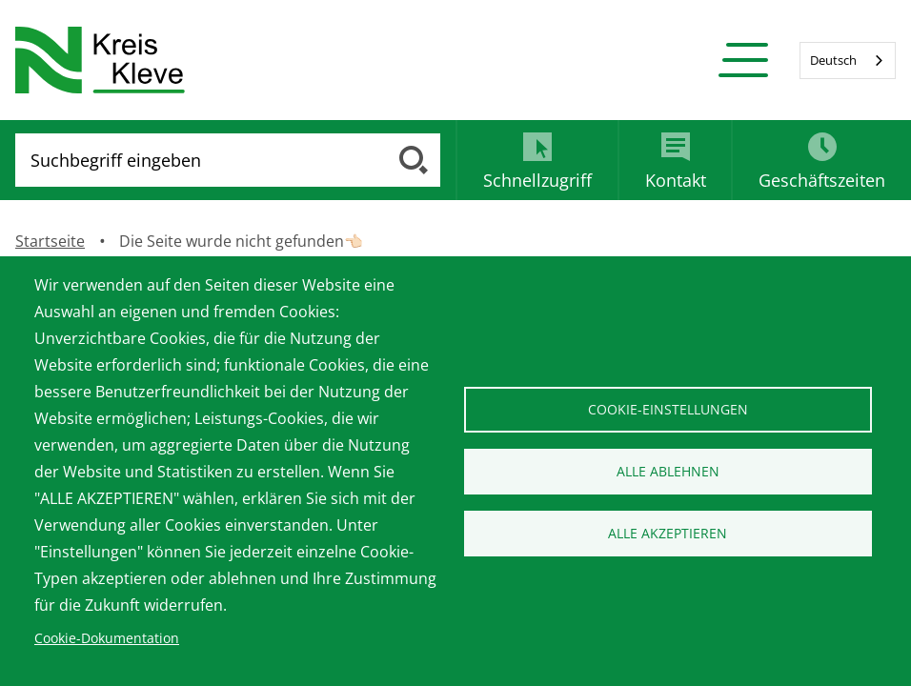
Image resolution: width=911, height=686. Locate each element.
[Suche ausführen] (413, 160)
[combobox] (848, 60)
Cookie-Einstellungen (668, 409)
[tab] (536, 160)
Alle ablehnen (668, 471)
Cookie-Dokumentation (106, 638)
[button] (743, 60)
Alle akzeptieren (667, 533)
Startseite (50, 241)
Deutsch (833, 60)
